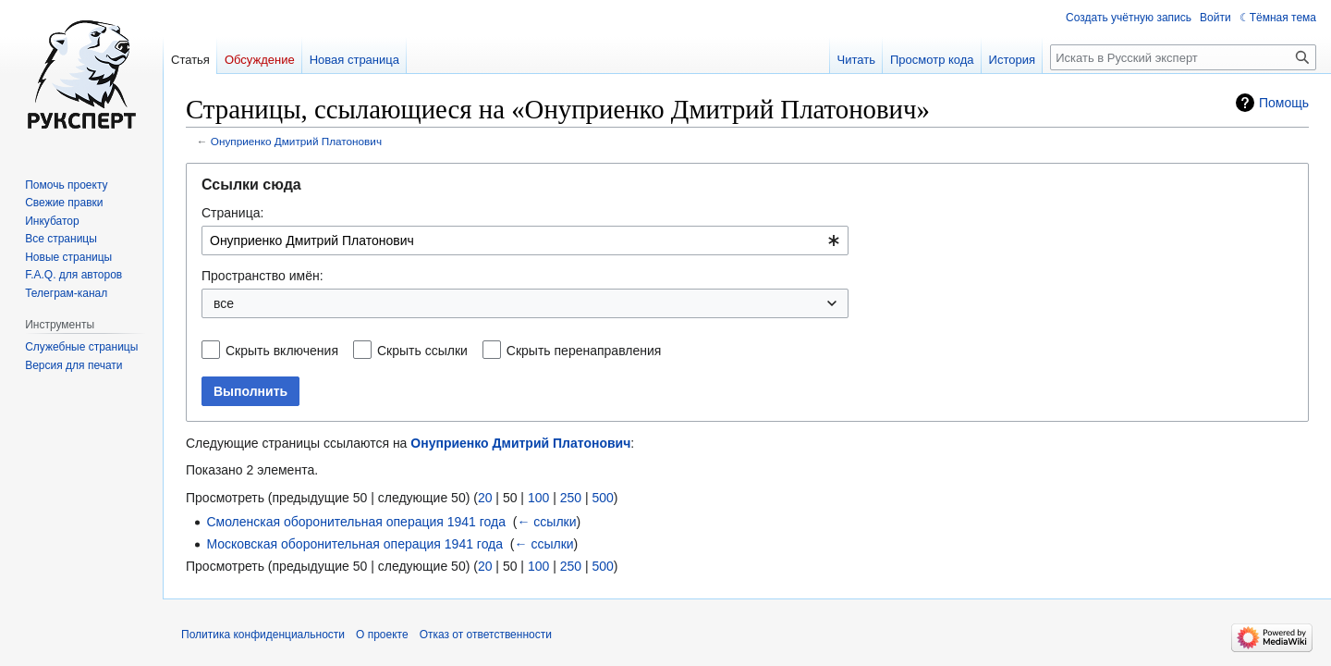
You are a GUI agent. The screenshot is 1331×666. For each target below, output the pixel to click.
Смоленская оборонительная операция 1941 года (356, 521)
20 (485, 497)
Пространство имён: (262, 275)
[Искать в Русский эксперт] (1183, 57)
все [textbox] (224, 303)
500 (602, 497)
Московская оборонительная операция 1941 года (354, 543)
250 (570, 497)
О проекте (382, 634)
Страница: (232, 212)
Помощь (1284, 102)
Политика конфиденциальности (263, 634)
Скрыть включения (282, 350)
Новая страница (354, 60)
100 (538, 497)
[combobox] (525, 240)
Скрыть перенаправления (584, 350)
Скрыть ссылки (422, 350)
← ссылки (546, 521)
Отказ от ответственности (486, 634)
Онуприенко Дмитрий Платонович (296, 141)
